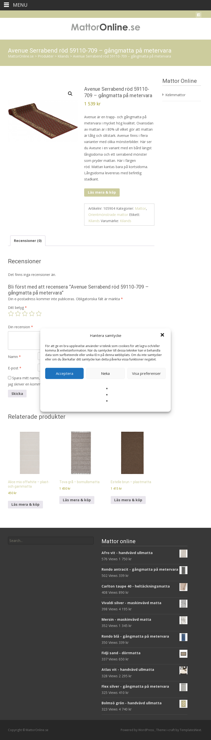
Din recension (20, 327)
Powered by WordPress (138, 730)
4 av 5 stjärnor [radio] (32, 314)
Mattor (140, 208)
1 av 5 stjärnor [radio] (11, 314)
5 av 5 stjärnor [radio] (39, 314)
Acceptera (64, 373)
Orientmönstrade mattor (108, 214)
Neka (105, 373)
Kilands (94, 220)
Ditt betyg (17, 307)
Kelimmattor (175, 94)
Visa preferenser (146, 373)
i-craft (171, 730)
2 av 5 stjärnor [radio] (18, 314)
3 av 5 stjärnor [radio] (25, 314)
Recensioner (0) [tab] (28, 240)
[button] (163, 335)
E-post (14, 368)
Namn (14, 356)
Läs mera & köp (102, 192)
